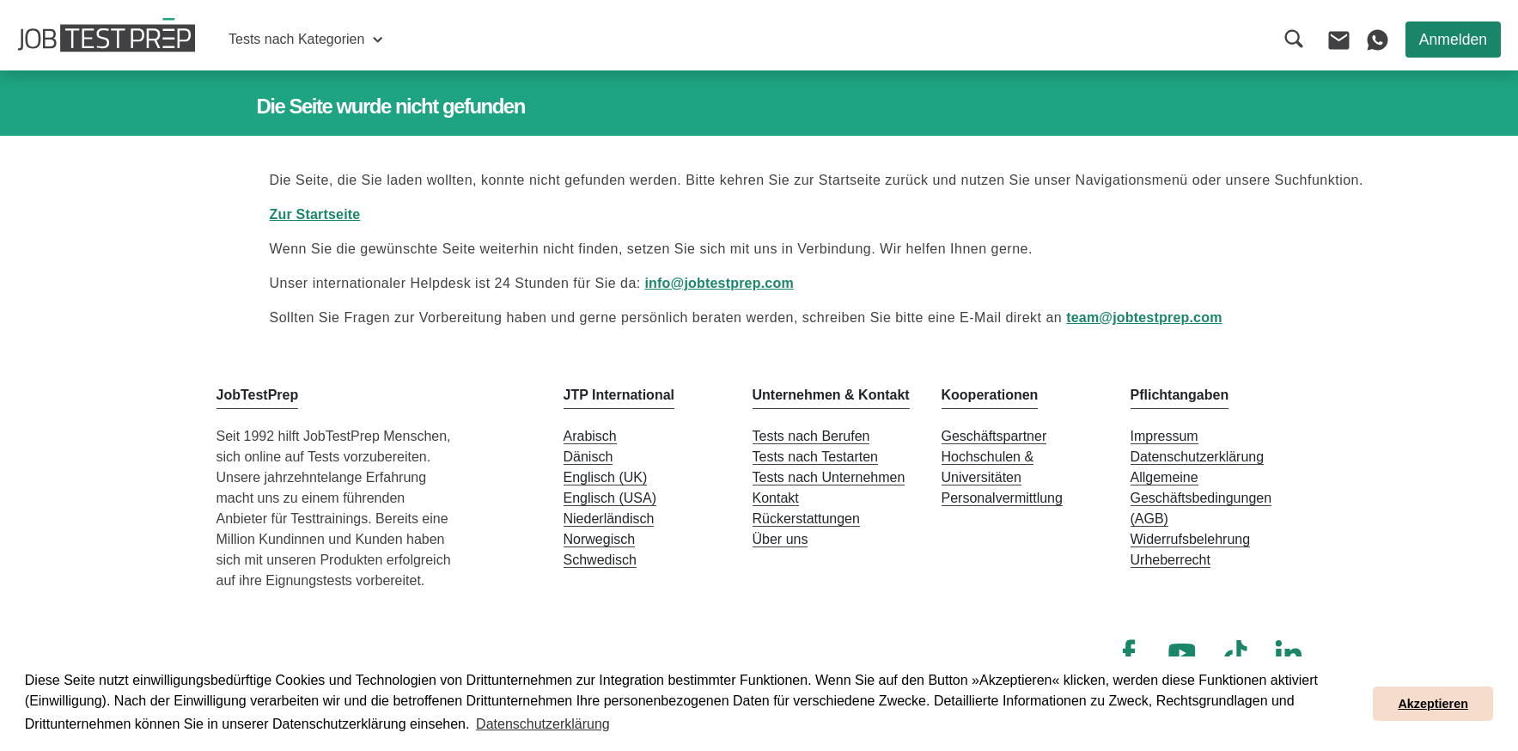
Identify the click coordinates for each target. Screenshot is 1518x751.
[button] (305, 39)
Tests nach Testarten (815, 456)
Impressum (1164, 436)
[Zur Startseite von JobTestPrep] (106, 35)
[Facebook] (1129, 653)
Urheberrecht (1170, 560)
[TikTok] (1235, 653)
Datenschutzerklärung (1198, 456)
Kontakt (776, 498)
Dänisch (588, 456)
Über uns (780, 539)
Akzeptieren (1433, 704)
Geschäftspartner (994, 436)
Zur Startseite (315, 214)
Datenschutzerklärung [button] (543, 724)
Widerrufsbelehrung (1191, 539)
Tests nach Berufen (811, 436)
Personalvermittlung (1002, 498)
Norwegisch (600, 539)
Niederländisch (609, 518)
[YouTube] (1182, 653)
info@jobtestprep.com (718, 283)
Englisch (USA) (610, 498)
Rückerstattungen (806, 518)
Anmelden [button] (1453, 39)
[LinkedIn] (1288, 653)
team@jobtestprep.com (1144, 317)
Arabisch (590, 436)
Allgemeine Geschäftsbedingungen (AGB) (1201, 498)
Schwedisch (600, 560)
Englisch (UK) (606, 477)
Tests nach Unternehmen (829, 477)
